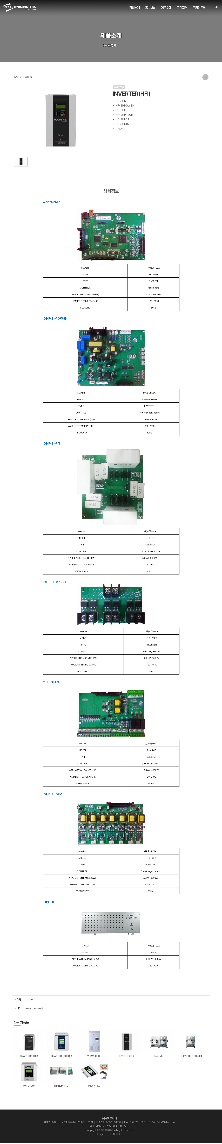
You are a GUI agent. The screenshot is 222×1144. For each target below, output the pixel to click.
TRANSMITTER (61, 1086)
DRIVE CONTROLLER (191, 1056)
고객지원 (182, 8)
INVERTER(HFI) (126, 1056)
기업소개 (134, 8)
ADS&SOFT (116, 1135)
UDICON (30, 999)
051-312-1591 (113, 1123)
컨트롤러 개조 (94, 1086)
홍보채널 (150, 8)
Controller (159, 1056)
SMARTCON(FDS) (36, 1008)
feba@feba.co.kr (166, 1123)
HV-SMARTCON (93, 1056)
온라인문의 (199, 8)
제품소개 (166, 8)
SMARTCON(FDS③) (61, 1056)
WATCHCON (29, 1086)
